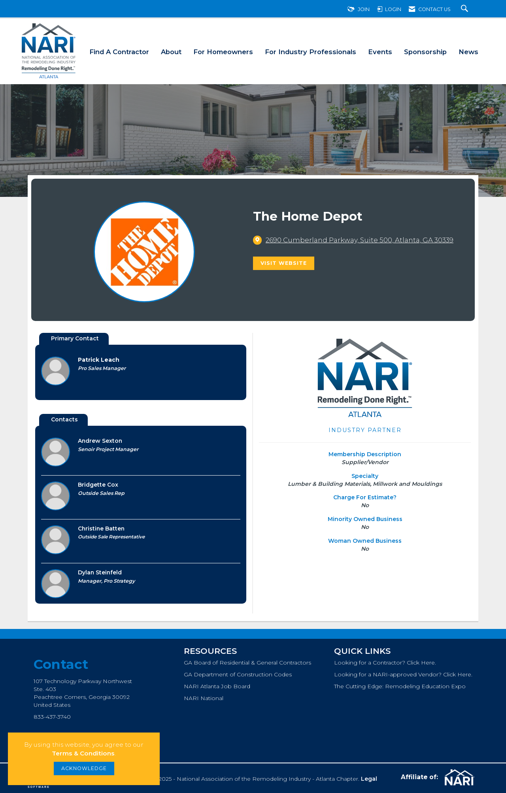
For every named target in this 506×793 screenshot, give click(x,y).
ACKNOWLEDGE (84, 768)
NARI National (203, 698)
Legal (369, 779)
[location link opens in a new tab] (359, 240)
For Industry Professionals (310, 52)
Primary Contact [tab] (75, 338)
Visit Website (284, 263)
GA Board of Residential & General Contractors (247, 662)
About (171, 52)
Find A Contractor (119, 52)
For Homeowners (223, 52)
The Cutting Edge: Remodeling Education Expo (400, 686)
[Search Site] (465, 9)
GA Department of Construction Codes (238, 674)
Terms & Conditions (83, 753)
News (468, 52)
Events (380, 52)
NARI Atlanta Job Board (217, 686)
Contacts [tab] (64, 419)
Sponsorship (425, 52)
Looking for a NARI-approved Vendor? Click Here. (403, 674)
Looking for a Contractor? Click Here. (385, 662)
